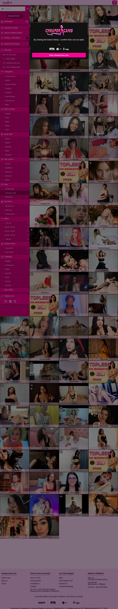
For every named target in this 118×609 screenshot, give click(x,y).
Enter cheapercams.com (59, 55)
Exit (59, 44)
